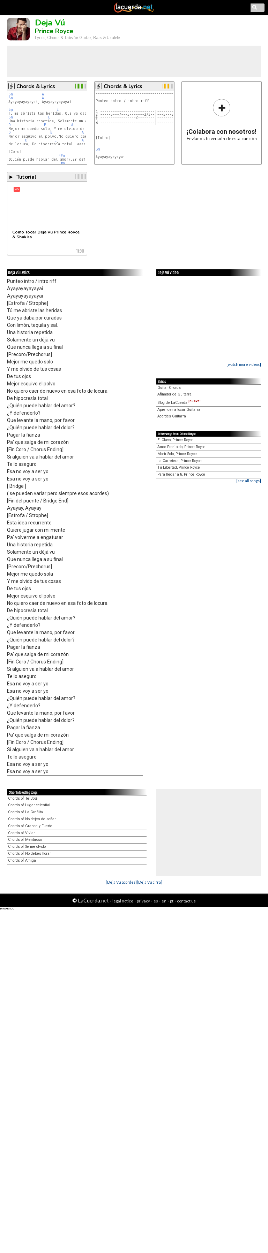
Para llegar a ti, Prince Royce (181, 474)
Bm (10, 94)
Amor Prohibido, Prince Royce (181, 447)
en (164, 901)
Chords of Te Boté (23, 798)
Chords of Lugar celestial (29, 805)
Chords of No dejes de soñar (32, 819)
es (156, 901)
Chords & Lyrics (35, 86)
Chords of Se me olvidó (27, 846)
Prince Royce (54, 31)
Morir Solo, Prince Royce (177, 454)
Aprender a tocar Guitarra (178, 409)
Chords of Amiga (22, 860)
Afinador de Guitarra (174, 394)
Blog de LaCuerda (179, 402)
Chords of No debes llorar (29, 853)
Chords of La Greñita (25, 812)
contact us (186, 901)
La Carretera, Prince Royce (179, 461)
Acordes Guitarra (171, 416)
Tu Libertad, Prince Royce (178, 467)
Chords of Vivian (22, 833)
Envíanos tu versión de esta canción (222, 119)
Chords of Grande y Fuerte (30, 826)
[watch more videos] (243, 364)
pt (171, 901)
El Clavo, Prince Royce (175, 440)
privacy (143, 901)
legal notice (122, 901)
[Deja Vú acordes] (121, 882)
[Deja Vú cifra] (149, 882)
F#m (62, 155)
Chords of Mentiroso (25, 839)
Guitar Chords (169, 387)
